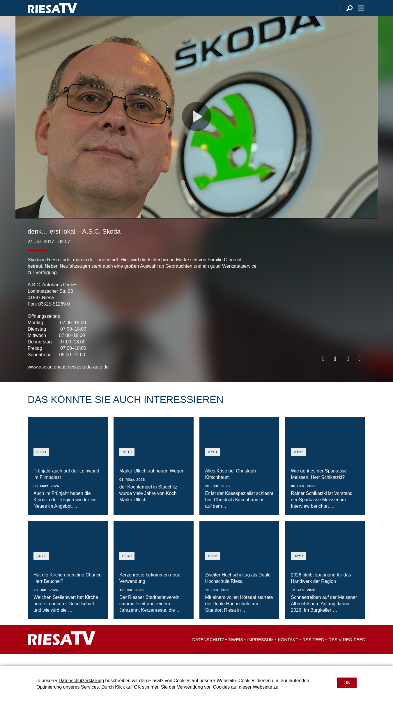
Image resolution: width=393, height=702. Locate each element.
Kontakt (288, 651)
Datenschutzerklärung (81, 680)
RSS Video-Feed (346, 651)
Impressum (260, 651)
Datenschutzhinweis (217, 651)
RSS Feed (313, 651)
